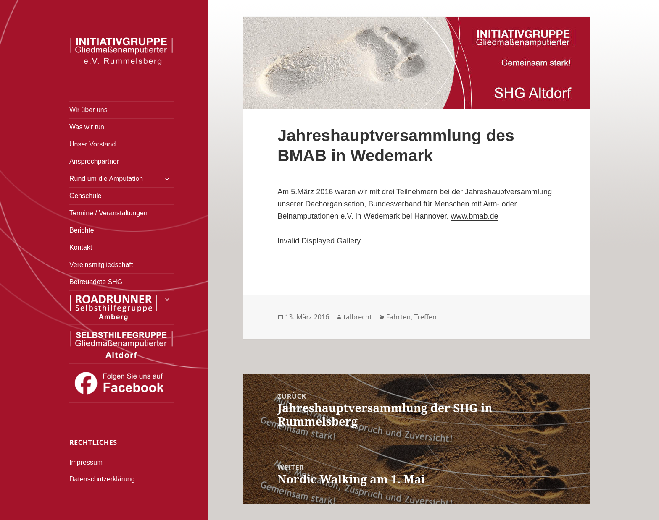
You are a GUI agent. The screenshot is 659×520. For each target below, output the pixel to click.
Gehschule (85, 195)
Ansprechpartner (94, 161)
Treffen (425, 316)
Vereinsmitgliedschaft (101, 264)
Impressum (86, 462)
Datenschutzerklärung (102, 479)
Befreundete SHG (95, 281)
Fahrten (398, 316)
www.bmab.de (474, 216)
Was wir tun (86, 127)
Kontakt (80, 247)
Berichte (81, 230)
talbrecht (357, 316)
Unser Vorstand (92, 144)
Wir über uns (88, 109)
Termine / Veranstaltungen (108, 213)
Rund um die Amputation (106, 178)
